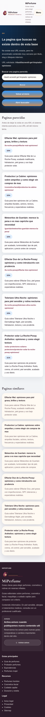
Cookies (7, 707)
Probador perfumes (12, 665)
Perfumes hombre (11, 681)
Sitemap (7, 711)
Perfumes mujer (11, 671)
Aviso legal (8, 701)
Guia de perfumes (11, 662)
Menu (38, 13)
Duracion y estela (11, 691)
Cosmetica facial (11, 684)
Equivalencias (10, 668)
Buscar (22, 85)
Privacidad (8, 704)
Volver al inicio (22, 94)
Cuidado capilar (10, 688)
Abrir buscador (22, 103)
